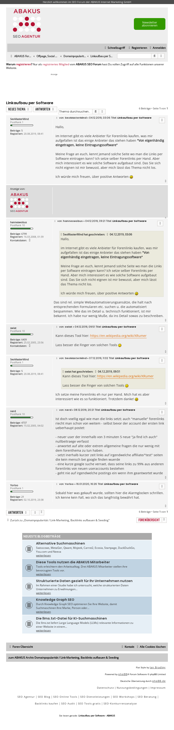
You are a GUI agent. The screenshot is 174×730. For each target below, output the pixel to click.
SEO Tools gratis (89, 703)
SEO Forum (78, 2)
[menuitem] (157, 48)
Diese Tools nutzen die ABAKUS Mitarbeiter (73, 562)
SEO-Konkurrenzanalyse (120, 703)
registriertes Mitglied (56, 64)
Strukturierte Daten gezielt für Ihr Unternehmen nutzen (84, 581)
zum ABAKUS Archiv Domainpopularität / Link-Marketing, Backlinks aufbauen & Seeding (63, 658)
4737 (24, 422)
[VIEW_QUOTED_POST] (108, 234)
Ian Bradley (158, 667)
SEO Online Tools (65, 696)
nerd (13, 411)
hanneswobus (18, 222)
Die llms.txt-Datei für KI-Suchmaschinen (71, 618)
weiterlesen (43, 555)
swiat (13, 327)
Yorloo (14, 485)
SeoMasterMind (19, 118)
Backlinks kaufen (46, 703)
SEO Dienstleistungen (95, 696)
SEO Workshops (124, 696)
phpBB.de (159, 681)
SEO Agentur (26, 696)
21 (22, 496)
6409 (24, 339)
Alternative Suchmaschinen (60, 543)
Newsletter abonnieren (149, 23)
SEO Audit (68, 703)
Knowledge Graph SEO (55, 599)
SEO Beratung (147, 696)
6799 (24, 233)
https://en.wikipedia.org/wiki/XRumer (118, 335)
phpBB (122, 674)
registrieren (23, 64)
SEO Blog (44, 696)
